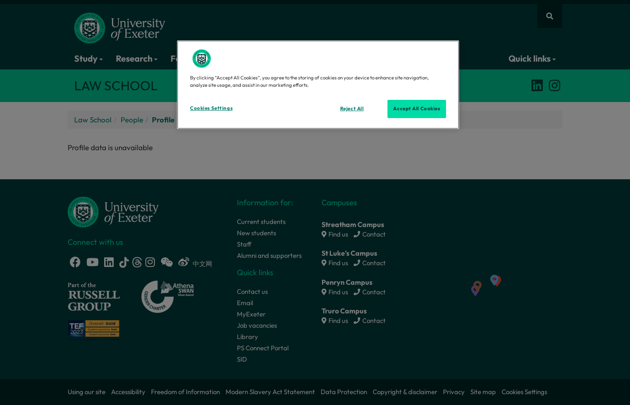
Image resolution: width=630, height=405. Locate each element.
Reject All (352, 108)
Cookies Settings (211, 108)
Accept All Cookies (416, 108)
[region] (318, 84)
